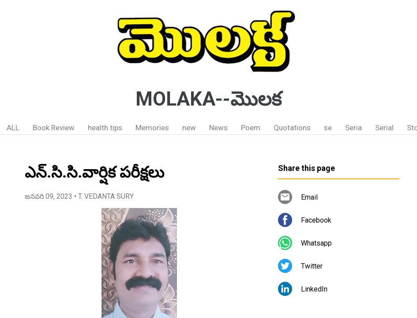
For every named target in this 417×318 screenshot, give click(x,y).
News (218, 127)
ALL (13, 127)
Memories (152, 127)
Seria (353, 127)
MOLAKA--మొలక (208, 98)
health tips (105, 127)
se (328, 127)
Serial (384, 127)
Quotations (292, 127)
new (189, 127)
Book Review (54, 127)
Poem (250, 127)
